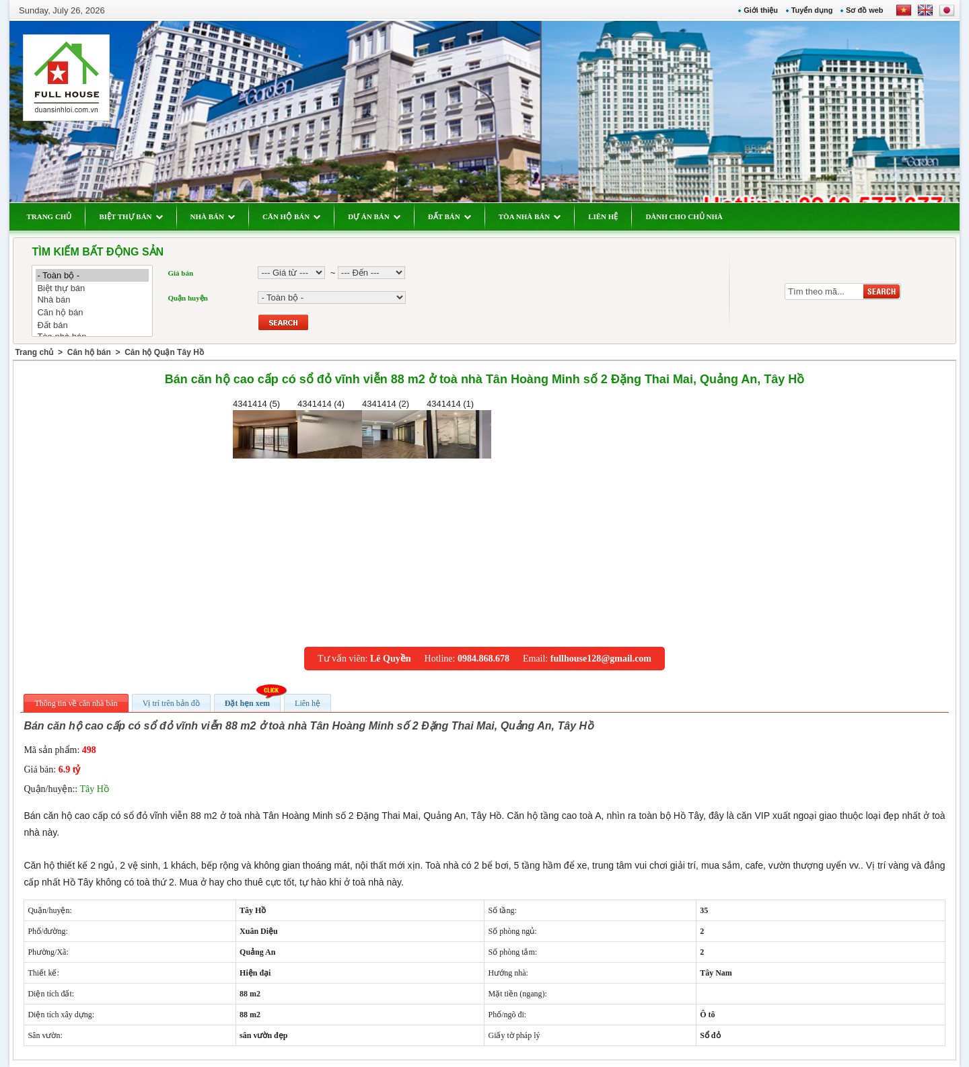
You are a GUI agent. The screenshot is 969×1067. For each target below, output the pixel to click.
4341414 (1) (459, 429)
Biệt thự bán (92, 288)
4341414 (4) (329, 429)
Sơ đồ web (865, 10)
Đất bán (92, 325)
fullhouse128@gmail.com (600, 659)
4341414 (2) (394, 429)
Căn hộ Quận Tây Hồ (164, 352)
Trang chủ (34, 352)
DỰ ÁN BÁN (374, 216)
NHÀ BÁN (212, 216)
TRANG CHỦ (48, 216)
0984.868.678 (483, 659)
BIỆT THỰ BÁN (130, 216)
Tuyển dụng (812, 10)
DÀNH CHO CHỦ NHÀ (684, 216)
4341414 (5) (265, 429)
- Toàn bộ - (92, 275)
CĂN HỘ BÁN (291, 216)
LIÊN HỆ (603, 216)
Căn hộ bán (92, 312)
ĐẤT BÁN (449, 216)
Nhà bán (92, 300)
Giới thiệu (761, 10)
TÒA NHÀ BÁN (530, 216)
